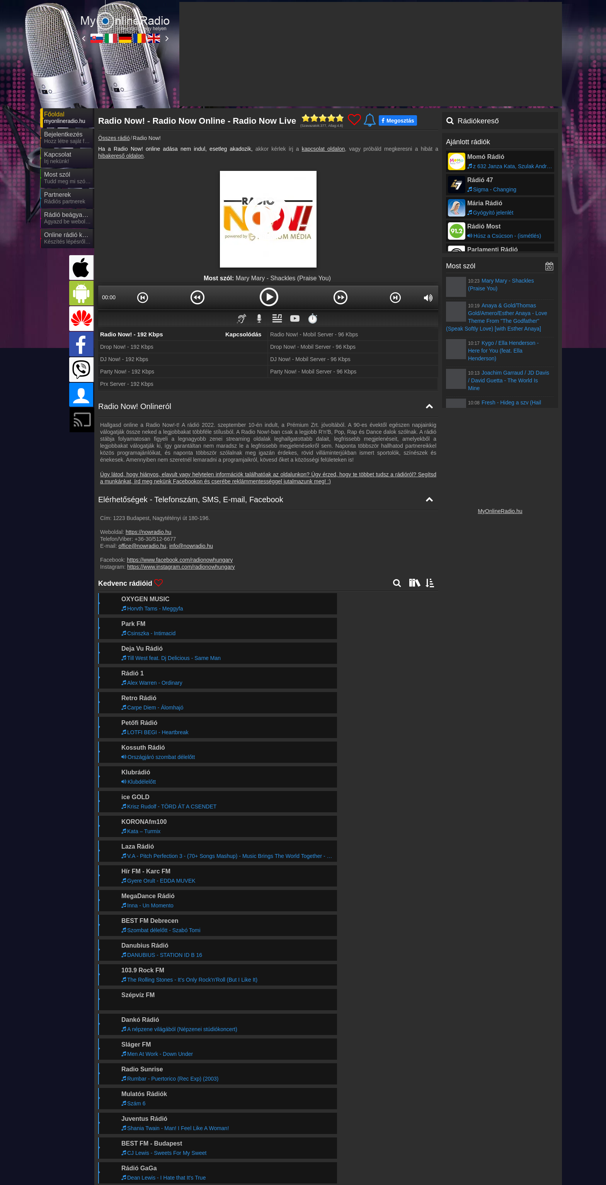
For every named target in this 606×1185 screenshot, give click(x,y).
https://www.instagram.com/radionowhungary (181, 567)
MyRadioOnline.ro (343, 1127)
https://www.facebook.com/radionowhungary (180, 560)
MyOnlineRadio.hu (500, 511)
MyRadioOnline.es (482, 1138)
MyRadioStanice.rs (482, 1127)
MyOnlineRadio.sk (136, 1127)
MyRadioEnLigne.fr (414, 1138)
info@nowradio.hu (191, 546)
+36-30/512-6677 (155, 539)
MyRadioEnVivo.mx (138, 1149)
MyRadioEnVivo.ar (206, 1149)
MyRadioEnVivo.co (414, 1149)
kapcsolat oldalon (323, 149)
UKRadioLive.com (413, 1127)
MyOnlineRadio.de (275, 1127)
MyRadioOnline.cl (343, 1149)
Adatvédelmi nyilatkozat (432, 1112)
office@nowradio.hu (142, 546)
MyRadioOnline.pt (274, 1149)
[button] (142, 297)
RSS (544, 1112)
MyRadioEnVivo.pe (137, 1161)
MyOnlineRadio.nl (481, 1149)
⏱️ (312, 318)
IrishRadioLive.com (276, 1138)
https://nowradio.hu (148, 532)
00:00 (109, 297)
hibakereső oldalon (121, 156)
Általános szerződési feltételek (499, 1112)
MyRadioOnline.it (204, 1127)
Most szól (460, 266)
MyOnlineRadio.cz (205, 1138)
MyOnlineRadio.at (136, 1138)
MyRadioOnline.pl (343, 1138)
